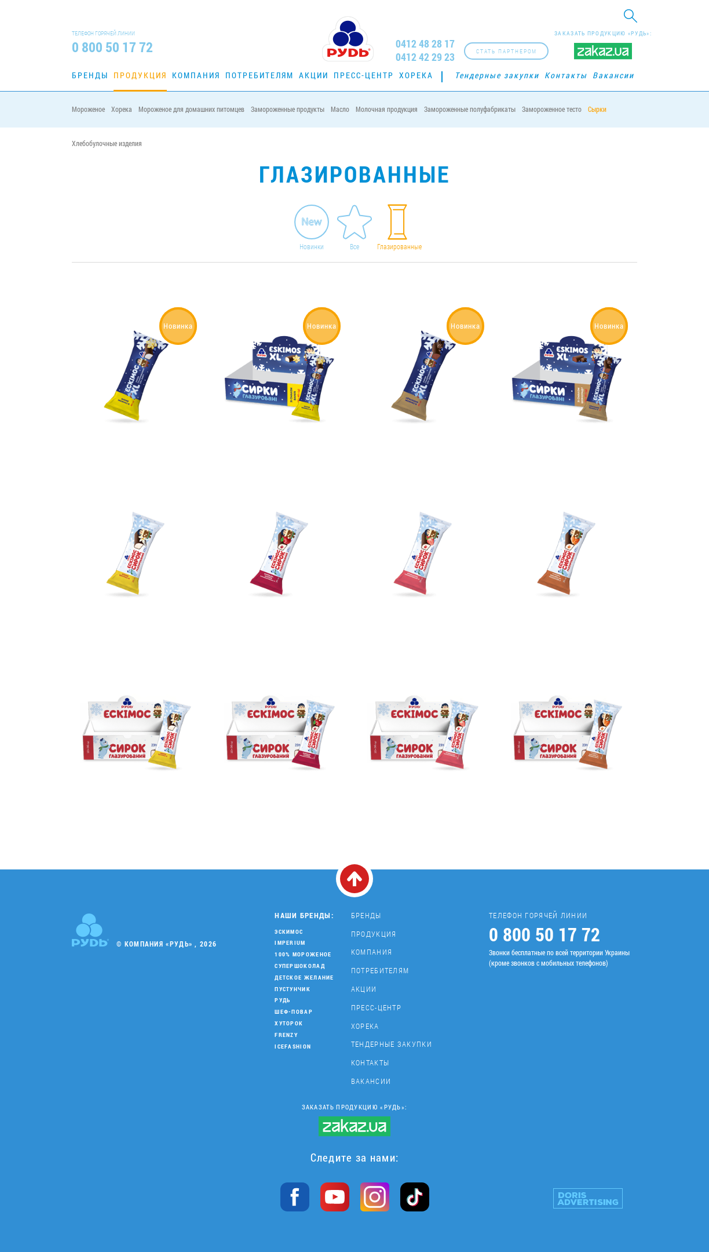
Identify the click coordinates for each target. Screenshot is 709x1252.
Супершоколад (300, 966)
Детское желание (304, 977)
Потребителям (259, 75)
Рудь (282, 1000)
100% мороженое (303, 954)
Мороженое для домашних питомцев (191, 109)
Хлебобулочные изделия (107, 143)
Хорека (416, 75)
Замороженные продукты (287, 109)
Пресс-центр (364, 75)
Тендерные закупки (497, 75)
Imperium (290, 943)
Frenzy (286, 1035)
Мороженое (88, 109)
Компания (196, 75)
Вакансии (613, 75)
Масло (340, 109)
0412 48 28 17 (425, 43)
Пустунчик (292, 989)
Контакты (565, 75)
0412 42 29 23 (425, 57)
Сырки (597, 109)
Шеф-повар (294, 1012)
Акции (313, 75)
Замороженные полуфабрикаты (470, 109)
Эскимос (289, 932)
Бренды (90, 75)
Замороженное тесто (552, 109)
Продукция (140, 75)
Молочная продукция (387, 109)
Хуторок (289, 1023)
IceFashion (293, 1046)
